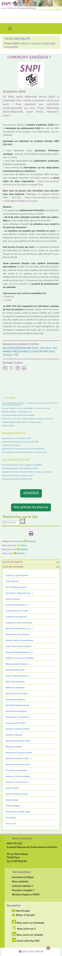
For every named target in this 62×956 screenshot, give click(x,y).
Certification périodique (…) (17, 605)
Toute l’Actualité (12, 562)
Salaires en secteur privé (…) (18, 782)
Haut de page (21, 910)
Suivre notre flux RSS (26, 940)
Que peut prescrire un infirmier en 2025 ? (17, 438)
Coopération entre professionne (19, 623)
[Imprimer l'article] (24, 369)
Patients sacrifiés (8, 425)
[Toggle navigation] (10, 28)
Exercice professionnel (15, 670)
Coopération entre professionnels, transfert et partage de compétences (27, 472)
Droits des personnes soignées (18, 646)
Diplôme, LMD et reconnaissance (19, 640)
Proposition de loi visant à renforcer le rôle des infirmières (23, 449)
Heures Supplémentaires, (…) (18, 676)
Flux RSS (19, 553)
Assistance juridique (23, 877)
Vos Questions (21, 872)
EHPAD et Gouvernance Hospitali (20, 658)
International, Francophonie (17, 717)
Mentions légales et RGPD (26, 894)
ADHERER (31, 493)
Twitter (8, 300)
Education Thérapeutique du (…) (19, 652)
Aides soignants (12, 581)
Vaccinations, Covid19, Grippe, (18, 812)
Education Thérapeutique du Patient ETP (17, 479)
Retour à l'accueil (23, 915)
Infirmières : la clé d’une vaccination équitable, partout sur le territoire (27, 419)
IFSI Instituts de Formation (17, 694)
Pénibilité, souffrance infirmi (18, 729)
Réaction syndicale (14, 747)
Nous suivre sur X (24, 928)
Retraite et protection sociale (18, 764)
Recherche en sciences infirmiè (19, 753)
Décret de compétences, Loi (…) (19, 628)
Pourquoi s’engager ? (23, 890)
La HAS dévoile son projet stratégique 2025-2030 (20, 442)
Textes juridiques (13, 806)
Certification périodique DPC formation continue (20, 468)
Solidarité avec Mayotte (11, 445)
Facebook (9, 296)
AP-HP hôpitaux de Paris (16, 587)
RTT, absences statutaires (16, 770)
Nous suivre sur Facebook (28, 922)
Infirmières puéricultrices (16, 711)
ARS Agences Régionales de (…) (19, 593)
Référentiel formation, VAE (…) (19, 758)
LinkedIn (22, 549)
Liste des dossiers (13, 567)
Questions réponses (14, 735)
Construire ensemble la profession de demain (18, 415)
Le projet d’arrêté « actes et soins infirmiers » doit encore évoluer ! (26, 408)
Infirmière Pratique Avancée (17, 705)
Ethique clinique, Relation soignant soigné (17, 475)
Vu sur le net (11, 824)
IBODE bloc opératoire (15, 688)
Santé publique (12, 800)
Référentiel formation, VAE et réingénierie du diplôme (22, 465)
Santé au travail (12, 788)
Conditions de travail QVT (16, 617)
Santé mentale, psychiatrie (17, 794)
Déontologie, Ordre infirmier (17, 634)
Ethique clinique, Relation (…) (18, 664)
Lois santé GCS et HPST (16, 723)
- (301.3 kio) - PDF (30, 348)
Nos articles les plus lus (31, 507)
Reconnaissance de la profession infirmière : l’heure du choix (24, 452)
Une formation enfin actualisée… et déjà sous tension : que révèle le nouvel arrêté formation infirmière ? (29, 404)
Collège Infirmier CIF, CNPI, (17, 611)
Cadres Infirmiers (13, 599)
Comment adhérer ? (22, 886)
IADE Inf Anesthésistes (15, 682)
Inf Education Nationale (15, 700)
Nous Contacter (22, 839)
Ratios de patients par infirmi (18, 741)
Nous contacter (20, 881)
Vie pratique (11, 818)
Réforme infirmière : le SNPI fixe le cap (16, 412)
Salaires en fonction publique (18, 776)
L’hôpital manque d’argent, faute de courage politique (21, 422)
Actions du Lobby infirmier (17, 575)
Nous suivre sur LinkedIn (27, 935)
